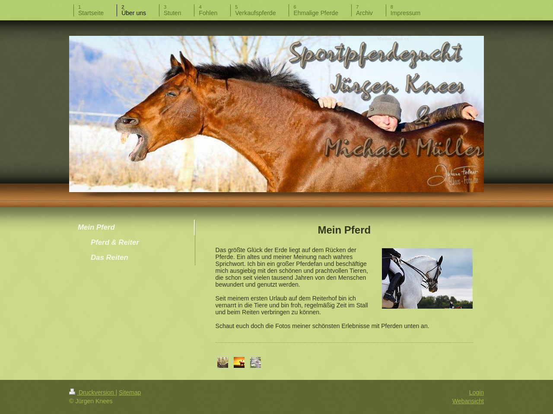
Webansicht (468, 401)
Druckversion (92, 392)
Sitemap (130, 392)
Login (476, 392)
